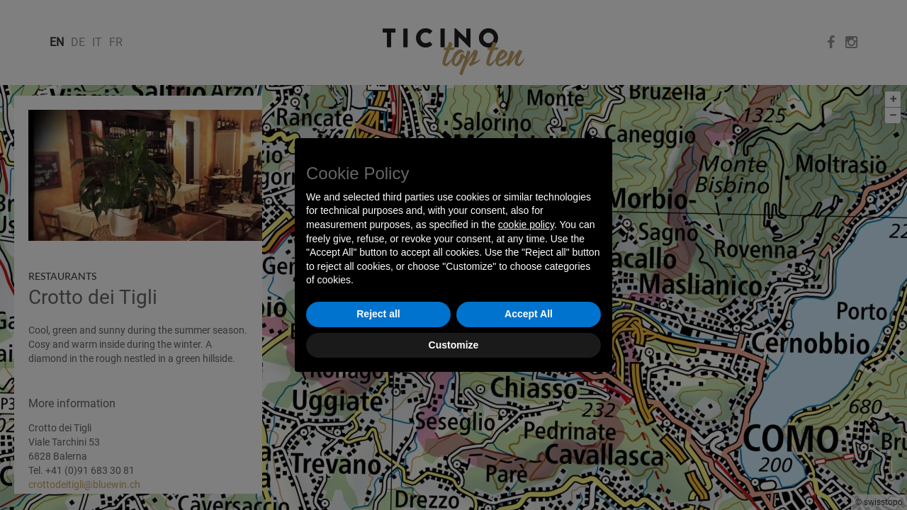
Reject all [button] (378, 313)
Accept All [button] (529, 313)
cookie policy (526, 224)
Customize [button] (454, 345)
